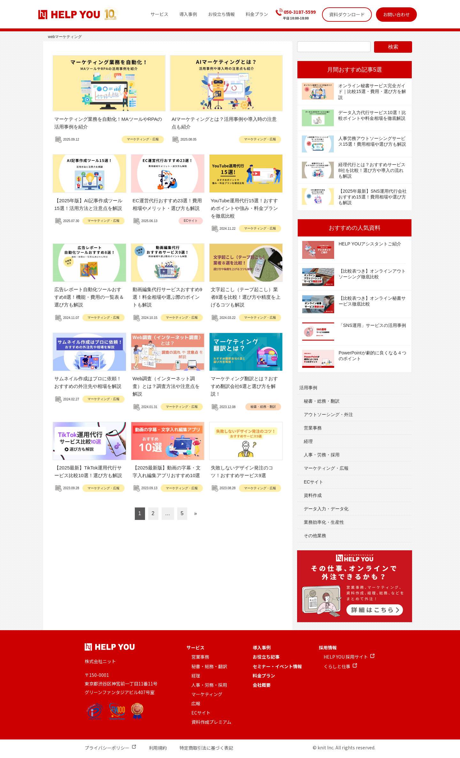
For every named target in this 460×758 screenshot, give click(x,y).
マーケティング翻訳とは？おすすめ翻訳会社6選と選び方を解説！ (244, 386)
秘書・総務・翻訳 (263, 406)
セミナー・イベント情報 (277, 666)
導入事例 (262, 647)
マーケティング (206, 694)
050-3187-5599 (300, 12)
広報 (195, 703)
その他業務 (315, 535)
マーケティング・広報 (143, 139)
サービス (195, 647)
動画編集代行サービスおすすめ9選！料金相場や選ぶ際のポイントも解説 (167, 297)
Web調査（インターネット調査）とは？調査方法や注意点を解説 (166, 386)
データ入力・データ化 (326, 508)
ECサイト (191, 220)
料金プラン (264, 675)
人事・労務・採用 (322, 454)
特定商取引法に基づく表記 (206, 748)
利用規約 (158, 748)
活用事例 (308, 387)
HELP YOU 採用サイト (346, 657)
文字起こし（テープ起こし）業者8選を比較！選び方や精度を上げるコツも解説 (245, 297)
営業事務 (313, 427)
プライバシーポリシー (107, 748)
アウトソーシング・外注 (328, 414)
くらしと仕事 (337, 666)
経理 (308, 441)
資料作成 (313, 495)
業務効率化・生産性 (324, 522)
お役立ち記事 (266, 657)
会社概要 (262, 685)
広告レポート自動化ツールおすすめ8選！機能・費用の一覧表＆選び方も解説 (89, 297)
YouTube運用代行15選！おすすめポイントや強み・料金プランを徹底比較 (244, 208)
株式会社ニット (100, 661)
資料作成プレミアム (211, 722)
